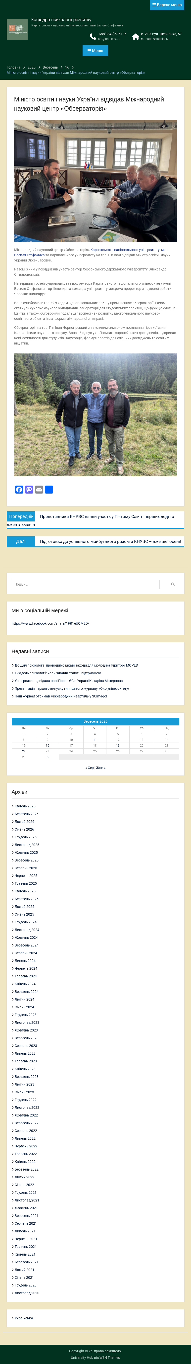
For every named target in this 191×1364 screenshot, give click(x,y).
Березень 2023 (27, 1077)
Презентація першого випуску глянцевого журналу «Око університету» (72, 688)
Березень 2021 (27, 1262)
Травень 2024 (26, 976)
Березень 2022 (27, 1169)
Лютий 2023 (24, 1084)
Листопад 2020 (27, 1293)
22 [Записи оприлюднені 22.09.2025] (24, 751)
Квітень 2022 (25, 1162)
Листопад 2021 (27, 1200)
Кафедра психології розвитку (61, 19)
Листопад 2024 (27, 930)
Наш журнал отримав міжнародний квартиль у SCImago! (61, 696)
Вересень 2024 (27, 945)
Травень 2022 (26, 1154)
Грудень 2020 (26, 1285)
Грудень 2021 (26, 1192)
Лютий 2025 (24, 907)
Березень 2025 (27, 899)
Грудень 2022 (26, 1100)
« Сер (89, 768)
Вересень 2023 (27, 1038)
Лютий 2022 (24, 1177)
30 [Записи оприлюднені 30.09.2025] (47, 757)
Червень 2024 (26, 968)
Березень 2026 (27, 814)
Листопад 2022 (27, 1107)
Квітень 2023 (25, 1069)
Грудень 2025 (26, 837)
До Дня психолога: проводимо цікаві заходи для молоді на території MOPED (76, 665)
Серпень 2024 (26, 953)
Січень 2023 (24, 1092)
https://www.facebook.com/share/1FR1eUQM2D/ (50, 623)
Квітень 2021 (25, 1254)
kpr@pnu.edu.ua (109, 39)
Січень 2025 (24, 914)
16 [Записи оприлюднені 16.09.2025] (47, 745)
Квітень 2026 (25, 806)
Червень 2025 (26, 876)
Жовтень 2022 (26, 1115)
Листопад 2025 (27, 845)
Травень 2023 (26, 1061)
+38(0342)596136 (112, 34)
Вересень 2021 (27, 1216)
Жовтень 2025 (26, 852)
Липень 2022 (25, 1138)
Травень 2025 (26, 883)
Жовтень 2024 (26, 937)
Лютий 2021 (24, 1270)
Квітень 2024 (25, 984)
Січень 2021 (24, 1277)
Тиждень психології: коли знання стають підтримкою (58, 673)
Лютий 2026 (24, 822)
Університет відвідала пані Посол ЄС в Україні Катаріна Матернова (69, 681)
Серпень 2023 (26, 1046)
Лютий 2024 (24, 999)
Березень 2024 (27, 992)
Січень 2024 (24, 1007)
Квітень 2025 (25, 891)
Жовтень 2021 (26, 1208)
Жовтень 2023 (26, 1030)
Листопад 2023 (27, 1022)
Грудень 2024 (26, 922)
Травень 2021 (26, 1247)
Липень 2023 (25, 1053)
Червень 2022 (26, 1146)
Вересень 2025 (27, 860)
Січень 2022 (24, 1185)
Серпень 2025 (26, 868)
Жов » (101, 768)
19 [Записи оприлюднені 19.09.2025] (118, 745)
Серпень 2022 (26, 1131)
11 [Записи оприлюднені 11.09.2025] (95, 740)
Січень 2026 (24, 829)
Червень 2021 (26, 1239)
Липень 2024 (25, 961)
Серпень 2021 (26, 1223)
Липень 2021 (25, 1231)
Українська (24, 1318)
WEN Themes (109, 1358)
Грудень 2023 (26, 1015)
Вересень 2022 (27, 1123)
